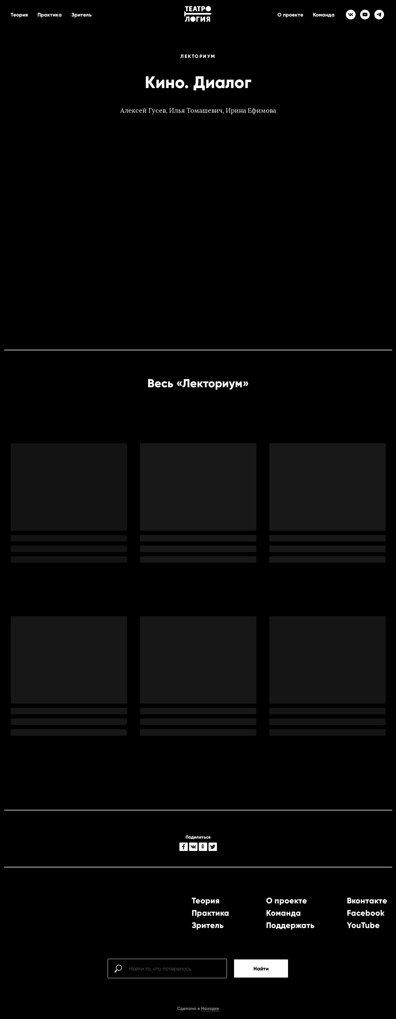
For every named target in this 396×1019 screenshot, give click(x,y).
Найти (261, 969)
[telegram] (379, 14)
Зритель (81, 15)
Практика (49, 15)
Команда (324, 15)
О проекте (290, 15)
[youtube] (365, 14)
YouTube (363, 925)
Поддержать (290, 925)
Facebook (365, 913)
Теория (19, 15)
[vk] (351, 14)
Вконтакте (367, 901)
